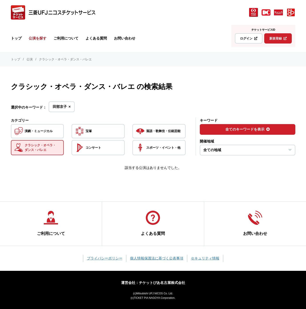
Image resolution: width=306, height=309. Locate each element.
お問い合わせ (124, 38)
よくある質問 (96, 38)
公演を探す (37, 38)
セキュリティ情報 (205, 258)
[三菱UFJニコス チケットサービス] (53, 12)
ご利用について (66, 38)
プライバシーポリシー (104, 258)
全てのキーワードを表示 (247, 129)
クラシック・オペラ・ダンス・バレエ (65, 59)
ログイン (248, 38)
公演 (29, 59)
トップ (16, 38)
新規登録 (278, 38)
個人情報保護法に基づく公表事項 (156, 258)
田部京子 (62, 108)
